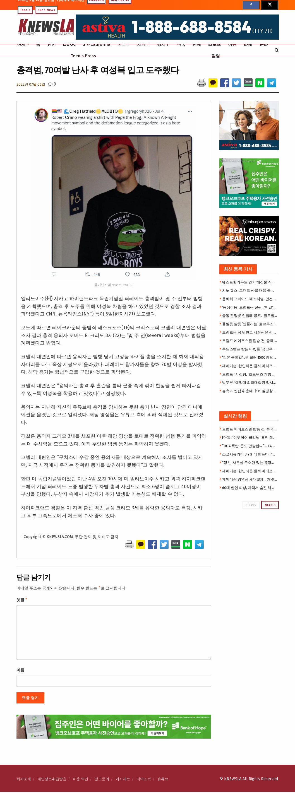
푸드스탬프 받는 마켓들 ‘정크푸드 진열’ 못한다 (249, 349)
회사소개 (23, 780)
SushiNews (46, 10)
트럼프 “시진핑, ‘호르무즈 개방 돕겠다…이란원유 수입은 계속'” (249, 374)
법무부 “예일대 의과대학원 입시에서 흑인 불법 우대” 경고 (249, 382)
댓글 (22, 600)
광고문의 (102, 780)
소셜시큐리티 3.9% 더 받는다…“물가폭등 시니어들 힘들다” (249, 454)
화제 (248, 44)
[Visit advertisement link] (249, 530)
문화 (264, 44)
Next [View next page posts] (270, 505)
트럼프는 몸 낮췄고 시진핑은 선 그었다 (249, 332)
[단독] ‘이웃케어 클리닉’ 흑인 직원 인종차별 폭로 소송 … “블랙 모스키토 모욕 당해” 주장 (249, 437)
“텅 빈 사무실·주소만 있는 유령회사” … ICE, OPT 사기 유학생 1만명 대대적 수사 (249, 463)
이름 (20, 671)
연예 (197, 44)
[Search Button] (277, 50)
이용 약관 (80, 780)
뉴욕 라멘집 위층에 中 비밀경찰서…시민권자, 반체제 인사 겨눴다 (249, 391)
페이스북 (143, 780)
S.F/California (96, 44)
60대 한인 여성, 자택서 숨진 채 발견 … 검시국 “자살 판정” (249, 488)
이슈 (232, 44)
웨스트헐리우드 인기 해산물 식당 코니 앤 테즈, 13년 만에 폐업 (249, 282)
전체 (21, 44)
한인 (51, 44)
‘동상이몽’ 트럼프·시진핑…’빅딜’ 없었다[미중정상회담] (249, 307)
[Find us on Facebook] (251, 5)
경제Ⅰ (163, 44)
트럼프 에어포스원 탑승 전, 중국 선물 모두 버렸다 (249, 341)
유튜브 (162, 780)
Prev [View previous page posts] (250, 505)
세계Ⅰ (143, 44)
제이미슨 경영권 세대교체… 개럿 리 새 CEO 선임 (249, 479)
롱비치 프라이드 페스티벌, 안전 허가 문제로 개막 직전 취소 (249, 299)
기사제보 (123, 780)
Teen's (25, 10)
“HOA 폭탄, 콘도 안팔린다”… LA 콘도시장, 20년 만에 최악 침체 (249, 446)
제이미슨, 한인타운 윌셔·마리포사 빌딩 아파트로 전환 (249, 366)
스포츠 (214, 44)
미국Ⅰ (123, 44)
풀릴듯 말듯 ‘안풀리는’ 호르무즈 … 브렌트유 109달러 (249, 324)
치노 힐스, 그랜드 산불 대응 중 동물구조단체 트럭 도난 (249, 290)
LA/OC (69, 44)
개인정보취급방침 (51, 780)
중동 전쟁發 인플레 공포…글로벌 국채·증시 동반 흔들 (249, 316)
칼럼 (216, 55)
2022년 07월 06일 (30, 84)
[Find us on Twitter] (269, 5)
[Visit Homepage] (46, 27)
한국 (181, 44)
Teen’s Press (83, 55)
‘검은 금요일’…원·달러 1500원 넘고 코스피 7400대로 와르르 (249, 357)
